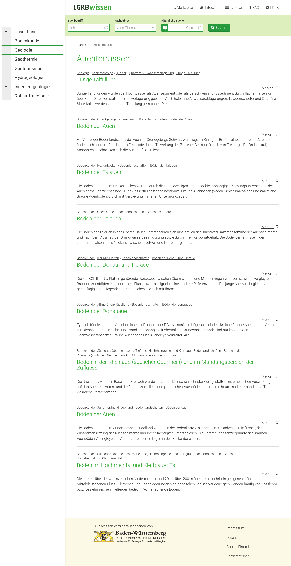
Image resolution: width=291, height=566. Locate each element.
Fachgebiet (131, 20)
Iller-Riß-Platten (108, 258)
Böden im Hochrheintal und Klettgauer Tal (126, 465)
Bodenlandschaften (153, 119)
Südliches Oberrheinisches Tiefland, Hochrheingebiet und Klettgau (144, 351)
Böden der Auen (180, 119)
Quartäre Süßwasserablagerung (151, 73)
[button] (145, 28)
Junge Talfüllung (188, 73)
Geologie (23, 50)
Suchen (230, 27)
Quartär (121, 73)
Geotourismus (28, 68)
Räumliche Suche (182, 20)
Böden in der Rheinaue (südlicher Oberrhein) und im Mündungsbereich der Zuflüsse (165, 365)
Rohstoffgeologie (32, 95)
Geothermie (26, 59)
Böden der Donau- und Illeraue (173, 258)
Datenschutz (236, 537)
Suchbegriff (84, 20)
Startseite (83, 45)
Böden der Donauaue (177, 304)
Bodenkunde (27, 40)
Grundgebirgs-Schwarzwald (116, 119)
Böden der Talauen (163, 165)
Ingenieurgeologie (32, 86)
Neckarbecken (107, 165)
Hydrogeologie (29, 77)
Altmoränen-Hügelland (113, 304)
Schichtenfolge (102, 73)
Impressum (235, 528)
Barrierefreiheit (238, 556)
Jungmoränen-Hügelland (115, 407)
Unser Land (26, 31)
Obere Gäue (106, 212)
